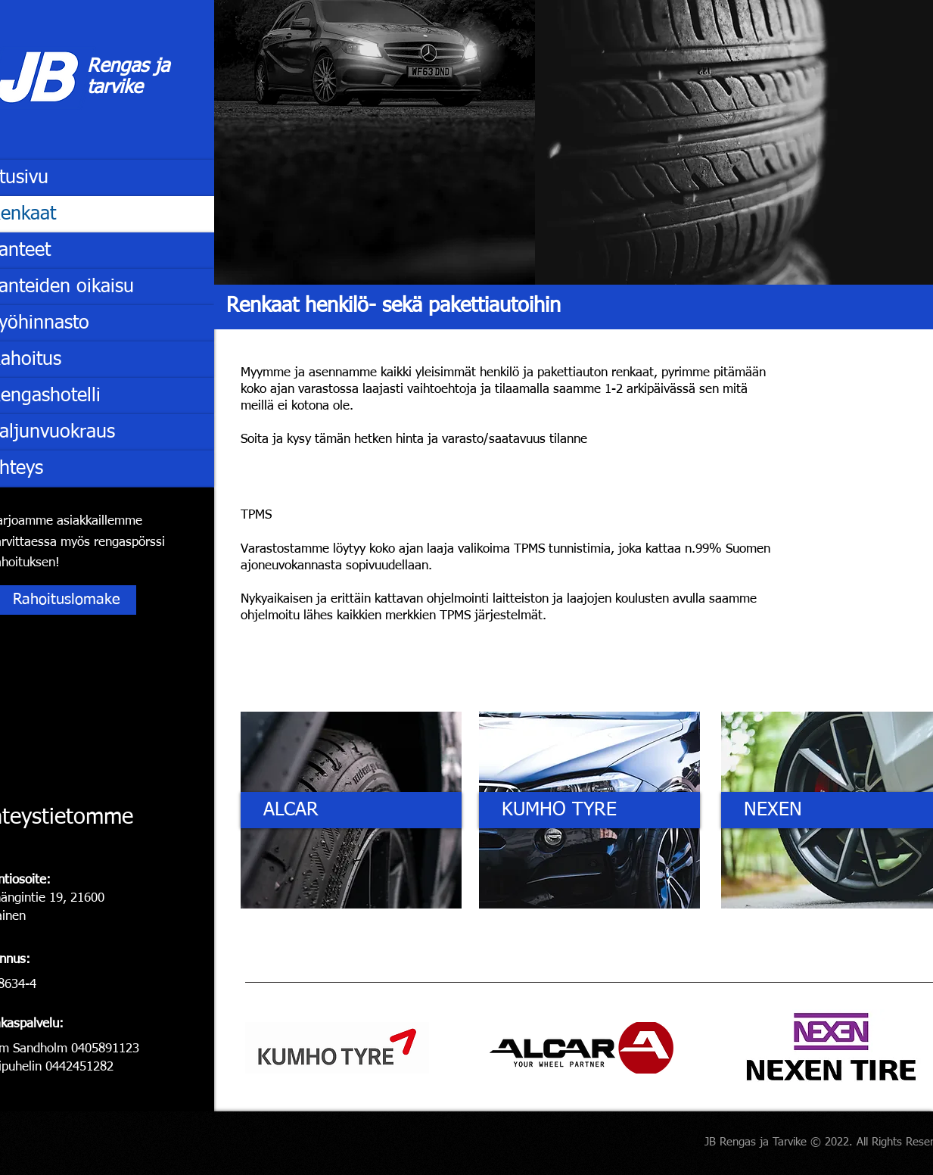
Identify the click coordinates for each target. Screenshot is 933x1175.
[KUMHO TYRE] (589, 810)
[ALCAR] (351, 810)
